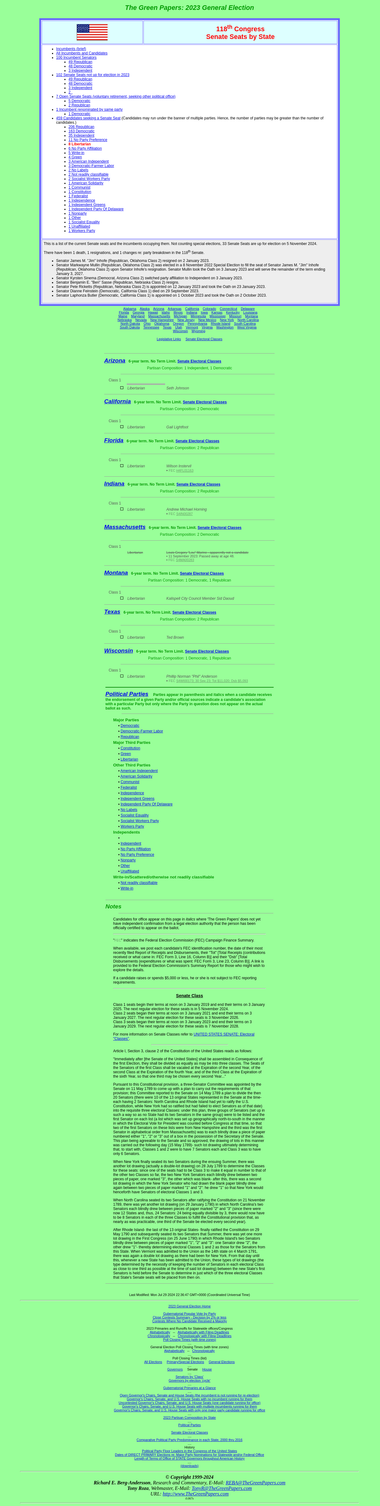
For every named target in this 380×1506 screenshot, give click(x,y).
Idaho (166, 312)
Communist (130, 782)
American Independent (139, 771)
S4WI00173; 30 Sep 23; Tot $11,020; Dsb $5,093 (212, 681)
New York (227, 320)
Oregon (178, 323)
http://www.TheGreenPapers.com (195, 1493)
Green (126, 754)
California (192, 309)
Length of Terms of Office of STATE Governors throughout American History (189, 1458)
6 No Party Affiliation (85, 148)
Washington (225, 327)
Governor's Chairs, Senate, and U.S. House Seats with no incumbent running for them (189, 1399)
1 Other (75, 218)
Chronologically (158, 1336)
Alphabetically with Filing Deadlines (203, 1332)
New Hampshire (162, 320)
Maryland (138, 316)
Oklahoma (161, 323)
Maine (122, 316)
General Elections (222, 1362)
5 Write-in (76, 153)
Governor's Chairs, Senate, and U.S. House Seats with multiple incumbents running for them (189, 1406)
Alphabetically (160, 1332)
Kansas (217, 312)
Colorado (209, 309)
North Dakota (130, 323)
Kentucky (233, 312)
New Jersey (186, 320)
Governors (175, 1369)
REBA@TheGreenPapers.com (255, 1482)
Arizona (158, 309)
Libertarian (129, 759)
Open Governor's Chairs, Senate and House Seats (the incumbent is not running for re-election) (189, 1395)
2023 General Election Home (190, 1306)
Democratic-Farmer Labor (142, 731)
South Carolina (245, 323)
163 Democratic (82, 131)
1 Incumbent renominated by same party (89, 109)
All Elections (153, 1362)
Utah (178, 327)
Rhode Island (220, 323)
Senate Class (189, 995)
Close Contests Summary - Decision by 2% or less (189, 1317)
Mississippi (218, 316)
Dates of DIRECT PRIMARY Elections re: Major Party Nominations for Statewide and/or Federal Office (189, 1455)
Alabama (129, 309)
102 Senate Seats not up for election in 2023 (93, 75)
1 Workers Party (82, 231)
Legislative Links (169, 339)
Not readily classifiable (139, 883)
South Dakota (130, 327)
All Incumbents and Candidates (82, 53)
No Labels (129, 810)
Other (125, 866)
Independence (132, 793)
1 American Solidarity (86, 183)
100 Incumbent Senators (76, 57)
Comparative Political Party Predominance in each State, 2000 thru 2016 (189, 1440)
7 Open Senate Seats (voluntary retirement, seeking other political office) (116, 96)
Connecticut (228, 309)
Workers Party (132, 826)
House (207, 1369)
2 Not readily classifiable (89, 174)
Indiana (191, 312)
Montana (251, 316)
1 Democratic (80, 114)
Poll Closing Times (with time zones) (189, 1339)
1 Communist (80, 187)
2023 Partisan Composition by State (189, 1417)
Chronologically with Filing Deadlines (205, 1336)
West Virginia (246, 327)
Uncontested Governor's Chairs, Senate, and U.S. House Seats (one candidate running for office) (190, 1403)
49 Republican (80, 62)
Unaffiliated (130, 871)
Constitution (130, 748)
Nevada (141, 320)
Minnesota (198, 316)
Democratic (130, 725)
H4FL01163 (185, 470)
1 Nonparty (78, 213)
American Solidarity (136, 776)
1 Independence (82, 200)
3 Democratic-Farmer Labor (91, 166)
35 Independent (81, 135)
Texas (167, 327)
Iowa (204, 312)
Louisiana (250, 312)
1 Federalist (78, 196)
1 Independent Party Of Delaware (96, 209)
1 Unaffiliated (79, 226)
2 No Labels (78, 170)
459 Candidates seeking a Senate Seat (88, 118)
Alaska (145, 309)
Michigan (180, 316)
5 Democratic (80, 101)
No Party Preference (137, 854)
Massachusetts (159, 316)
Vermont (192, 327)
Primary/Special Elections (185, 1362)
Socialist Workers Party (140, 821)
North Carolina (248, 320)
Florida (124, 312)
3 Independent (80, 70)
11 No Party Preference (88, 140)
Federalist (129, 787)
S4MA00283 (185, 560)
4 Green (75, 157)
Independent (131, 843)
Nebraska (124, 320)
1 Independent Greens (87, 205)
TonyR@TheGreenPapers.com (222, 1488)
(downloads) (190, 1466)
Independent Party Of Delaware (147, 804)
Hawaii (153, 312)
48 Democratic (80, 66)
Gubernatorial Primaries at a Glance (189, 1388)
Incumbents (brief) (71, 49)
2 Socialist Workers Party (89, 179)
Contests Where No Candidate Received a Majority (189, 1321)
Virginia (207, 327)
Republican (130, 737)
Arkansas (174, 309)
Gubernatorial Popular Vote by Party (189, 1313)
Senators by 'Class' (190, 1377)
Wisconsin (180, 331)
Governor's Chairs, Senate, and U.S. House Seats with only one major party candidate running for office (189, 1410)
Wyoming (198, 331)
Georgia (138, 312)
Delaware (248, 309)
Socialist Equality (135, 815)
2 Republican (79, 105)
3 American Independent (89, 161)
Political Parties (126, 694)
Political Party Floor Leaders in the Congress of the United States (189, 1451)
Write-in (127, 888)
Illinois (178, 312)
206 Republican (81, 127)
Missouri (235, 316)
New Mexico (207, 320)
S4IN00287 (184, 514)
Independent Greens (137, 798)
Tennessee (151, 327)
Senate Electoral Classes (204, 339)
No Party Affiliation (136, 849)
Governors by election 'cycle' (190, 1380)
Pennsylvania (197, 323)
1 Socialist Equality (84, 222)
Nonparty (128, 860)
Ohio (147, 323)
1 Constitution (80, 192)
